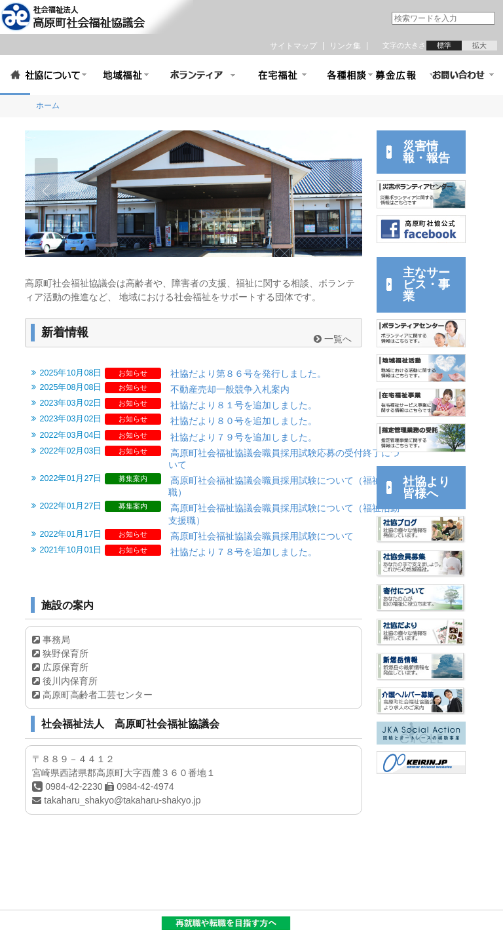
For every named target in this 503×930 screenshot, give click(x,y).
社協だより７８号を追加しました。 (243, 552)
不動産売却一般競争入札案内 (229, 389)
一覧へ (333, 339)
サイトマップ (293, 45)
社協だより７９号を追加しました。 (243, 437)
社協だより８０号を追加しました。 (243, 421)
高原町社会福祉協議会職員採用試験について (262, 536)
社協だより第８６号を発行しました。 (248, 373)
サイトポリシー (34, 919)
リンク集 (345, 45)
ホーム (48, 105)
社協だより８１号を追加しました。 (243, 405)
